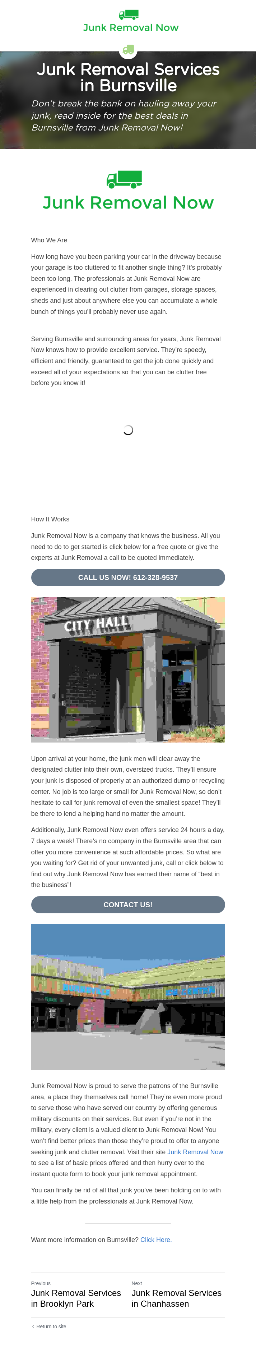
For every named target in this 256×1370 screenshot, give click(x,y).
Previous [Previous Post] (41, 1283)
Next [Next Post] (137, 1283)
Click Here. (156, 1239)
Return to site (48, 1326)
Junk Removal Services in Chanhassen (177, 1298)
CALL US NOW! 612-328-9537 (128, 577)
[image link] (128, 192)
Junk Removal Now (195, 1152)
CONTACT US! (127, 905)
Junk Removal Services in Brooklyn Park (76, 1298)
